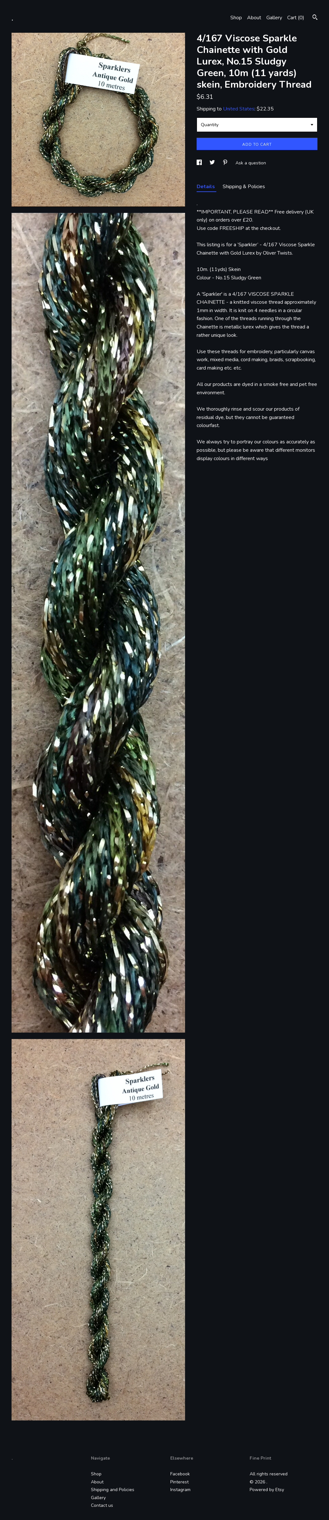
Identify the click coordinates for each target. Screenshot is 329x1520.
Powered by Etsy (267, 1490)
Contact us (102, 1505)
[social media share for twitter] (212, 163)
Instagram (180, 1490)
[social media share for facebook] (200, 163)
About (254, 17)
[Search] (315, 18)
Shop (236, 17)
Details (206, 186)
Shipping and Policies (112, 1490)
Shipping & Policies (244, 186)
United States (238, 108)
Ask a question (251, 163)
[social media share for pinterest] (226, 163)
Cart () (295, 17)
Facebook (180, 1474)
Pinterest (179, 1482)
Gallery (274, 17)
